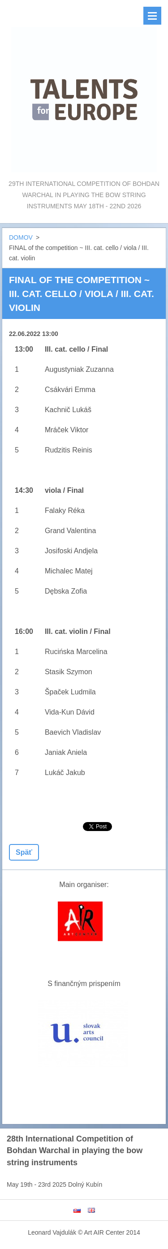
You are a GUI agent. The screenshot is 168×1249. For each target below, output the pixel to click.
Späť (24, 852)
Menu (152, 16)
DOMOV (21, 237)
